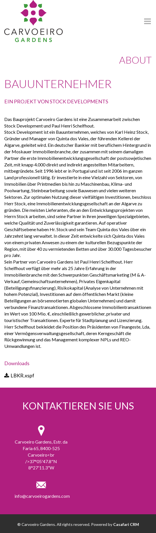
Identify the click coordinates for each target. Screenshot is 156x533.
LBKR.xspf (19, 375)
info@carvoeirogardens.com (41, 496)
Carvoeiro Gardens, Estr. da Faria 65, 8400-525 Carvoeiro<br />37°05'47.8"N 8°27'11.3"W (41, 454)
